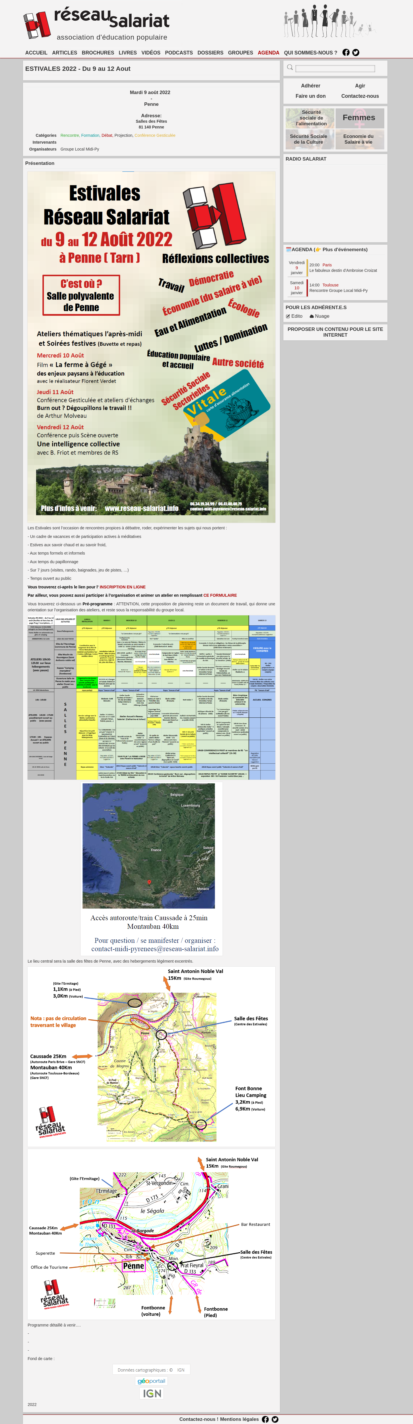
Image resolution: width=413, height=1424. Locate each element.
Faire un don (311, 96)
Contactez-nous (360, 96)
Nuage (319, 316)
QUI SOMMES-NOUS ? (311, 53)
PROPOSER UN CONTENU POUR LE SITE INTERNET (335, 332)
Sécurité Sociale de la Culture (308, 139)
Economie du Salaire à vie (358, 139)
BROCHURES (98, 53)
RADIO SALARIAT (306, 159)
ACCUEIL (36, 53)
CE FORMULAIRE (220, 595)
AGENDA (269, 53)
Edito (294, 316)
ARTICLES (64, 53)
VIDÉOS (150, 53)
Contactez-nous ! (198, 1419)
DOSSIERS (210, 53)
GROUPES (240, 53)
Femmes (359, 117)
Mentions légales (239, 1419)
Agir (360, 86)
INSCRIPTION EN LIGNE (123, 587)
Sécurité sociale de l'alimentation (311, 118)
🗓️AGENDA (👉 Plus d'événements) (327, 249)
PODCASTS (179, 53)
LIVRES (128, 53)
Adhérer (310, 86)
